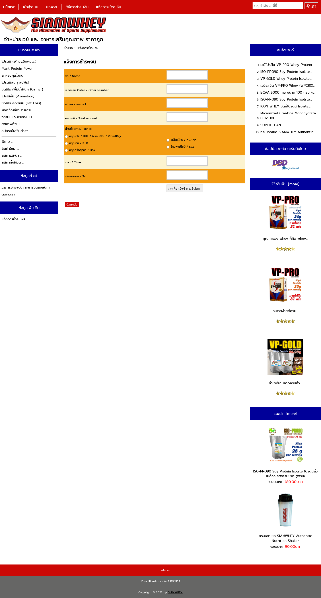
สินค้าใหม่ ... (10, 148)
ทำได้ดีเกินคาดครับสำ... (285, 362)
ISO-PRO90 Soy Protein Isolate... (286, 71)
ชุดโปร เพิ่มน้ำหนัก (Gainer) (22, 89)
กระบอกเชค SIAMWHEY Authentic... (287, 131)
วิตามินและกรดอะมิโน (17, 117)
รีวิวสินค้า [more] (285, 184)
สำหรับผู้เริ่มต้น (12, 75)
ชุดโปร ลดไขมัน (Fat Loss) (21, 103)
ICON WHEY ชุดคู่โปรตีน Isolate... (285, 106)
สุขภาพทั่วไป (11, 123)
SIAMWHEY (175, 592)
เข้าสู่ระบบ (30, 7)
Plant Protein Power (17, 68)
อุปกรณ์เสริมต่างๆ (15, 130)
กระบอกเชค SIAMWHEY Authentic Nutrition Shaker (285, 517)
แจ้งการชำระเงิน (108, 7)
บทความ (52, 7)
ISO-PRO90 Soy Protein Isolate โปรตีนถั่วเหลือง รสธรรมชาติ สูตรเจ (285, 452)
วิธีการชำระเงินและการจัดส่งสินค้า (26, 187)
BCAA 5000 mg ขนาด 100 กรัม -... (287, 92)
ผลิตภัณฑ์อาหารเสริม (17, 110)
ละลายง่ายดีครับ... (285, 290)
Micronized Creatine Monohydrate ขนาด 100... (288, 116)
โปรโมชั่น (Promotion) (18, 96)
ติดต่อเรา (8, 194)
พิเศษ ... (7, 141)
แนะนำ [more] (285, 413)
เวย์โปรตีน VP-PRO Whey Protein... (287, 64)
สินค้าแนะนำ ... (12, 155)
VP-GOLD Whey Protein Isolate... (286, 78)
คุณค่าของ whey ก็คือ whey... (285, 218)
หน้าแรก (9, 7)
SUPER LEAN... (271, 125)
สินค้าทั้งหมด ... (13, 162)
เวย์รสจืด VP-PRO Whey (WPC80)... (287, 85)
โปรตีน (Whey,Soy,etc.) (19, 61)
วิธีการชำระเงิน (77, 7)
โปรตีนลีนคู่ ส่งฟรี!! (15, 82)
